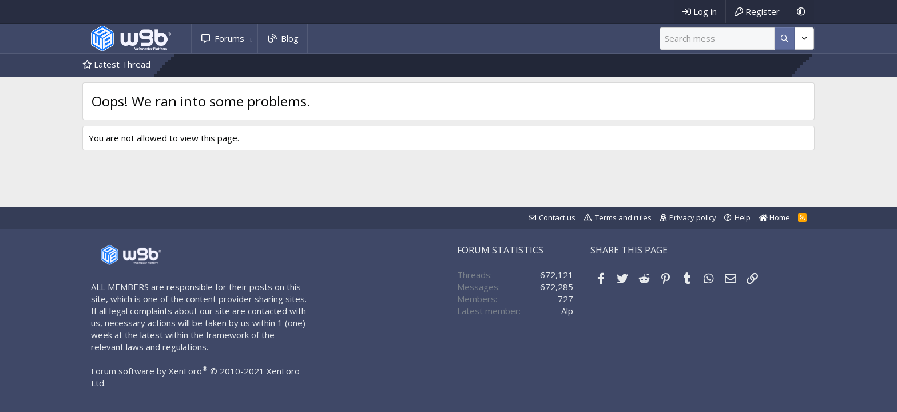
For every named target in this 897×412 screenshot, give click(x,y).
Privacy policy (692, 217)
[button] (251, 38)
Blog (290, 38)
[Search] (717, 38)
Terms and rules (623, 217)
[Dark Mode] (801, 11)
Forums (229, 38)
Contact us (557, 217)
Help (743, 217)
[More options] (785, 38)
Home (774, 217)
